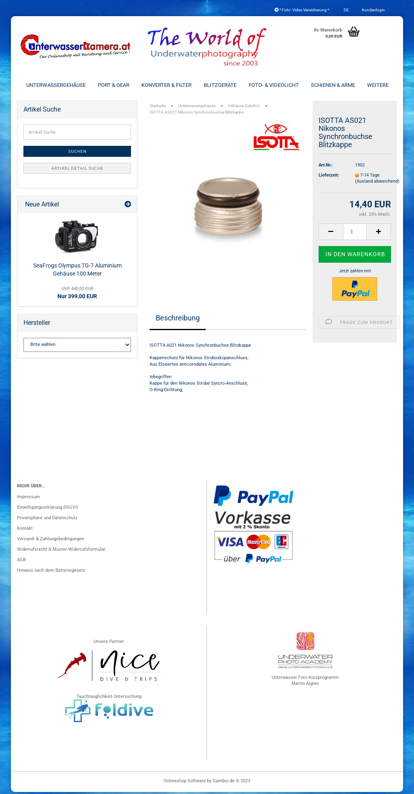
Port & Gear (113, 85)
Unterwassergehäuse (56, 85)
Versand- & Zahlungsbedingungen (50, 540)
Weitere (378, 85)
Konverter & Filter (167, 85)
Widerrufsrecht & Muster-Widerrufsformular (61, 551)
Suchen (77, 154)
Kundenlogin (373, 10)
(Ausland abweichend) (377, 183)
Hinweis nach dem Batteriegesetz (51, 572)
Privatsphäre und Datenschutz (47, 519)
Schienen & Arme (333, 85)
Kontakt (25, 530)
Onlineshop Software (185, 783)
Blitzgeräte (220, 85)
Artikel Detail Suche (77, 170)
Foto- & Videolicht (274, 85)
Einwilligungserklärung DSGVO (47, 509)
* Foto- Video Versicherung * (302, 10)
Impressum (28, 498)
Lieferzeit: (329, 177)
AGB (21, 561)
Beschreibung (178, 320)
